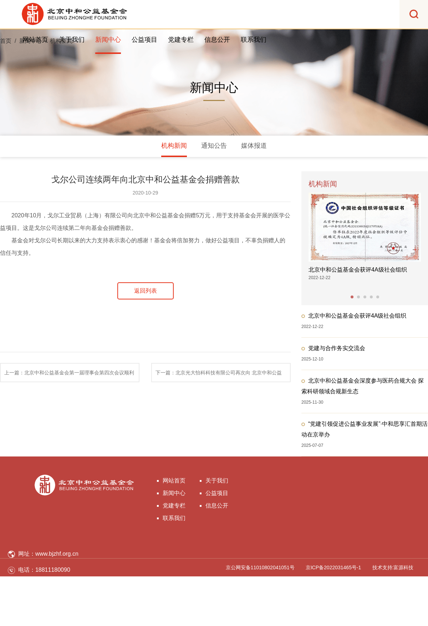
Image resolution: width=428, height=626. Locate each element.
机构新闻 (174, 145)
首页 (5, 41)
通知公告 (214, 145)
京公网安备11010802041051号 (260, 567)
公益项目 (144, 39)
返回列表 (145, 291)
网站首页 (35, 39)
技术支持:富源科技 (393, 567)
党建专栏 (181, 39)
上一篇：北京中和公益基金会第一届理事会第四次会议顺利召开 (69, 376)
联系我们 (253, 39)
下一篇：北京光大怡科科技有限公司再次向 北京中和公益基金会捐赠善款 (219, 376)
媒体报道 (254, 145)
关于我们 (72, 39)
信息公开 (217, 39)
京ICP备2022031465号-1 (333, 567)
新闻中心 (108, 39)
